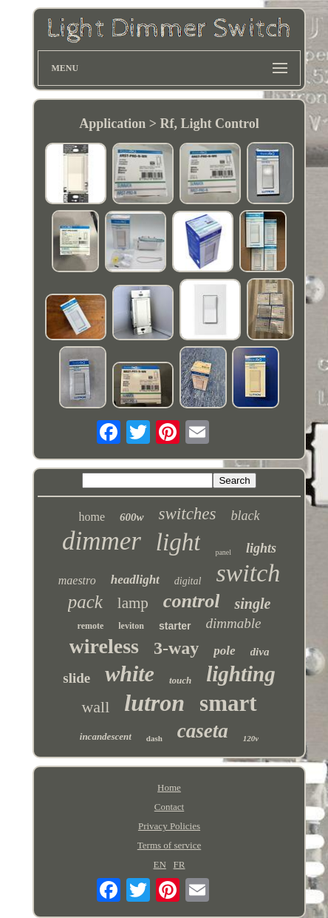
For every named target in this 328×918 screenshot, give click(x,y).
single (252, 603)
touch (180, 680)
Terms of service (169, 845)
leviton (131, 626)
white (129, 673)
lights (261, 548)
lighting (241, 674)
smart (227, 703)
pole (224, 651)
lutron (154, 702)
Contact (169, 806)
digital (188, 581)
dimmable (234, 623)
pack (85, 602)
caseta (202, 731)
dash (154, 738)
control (191, 601)
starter (175, 626)
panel (223, 552)
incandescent (105, 736)
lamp (132, 603)
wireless (104, 646)
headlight (135, 580)
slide (76, 678)
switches (187, 513)
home (92, 516)
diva (260, 652)
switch (248, 573)
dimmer (101, 541)
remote (91, 626)
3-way (176, 648)
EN (160, 864)
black (245, 515)
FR (179, 864)
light (178, 542)
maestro (77, 580)
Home (169, 787)
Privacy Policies (169, 825)
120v (251, 738)
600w (132, 517)
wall (95, 707)
